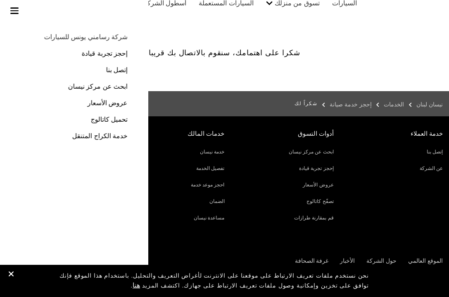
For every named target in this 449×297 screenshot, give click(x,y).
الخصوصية (73, 260)
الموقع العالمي (425, 260)
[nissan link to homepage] (426, 19)
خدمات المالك (116, 11)
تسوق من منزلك (305, 11)
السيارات (352, 11)
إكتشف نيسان (57, 11)
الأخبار (347, 260)
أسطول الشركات (171, 11)
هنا (136, 285)
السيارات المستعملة (234, 11)
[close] (11, 275)
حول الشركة (381, 260)
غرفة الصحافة (312, 260)
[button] (14, 11)
